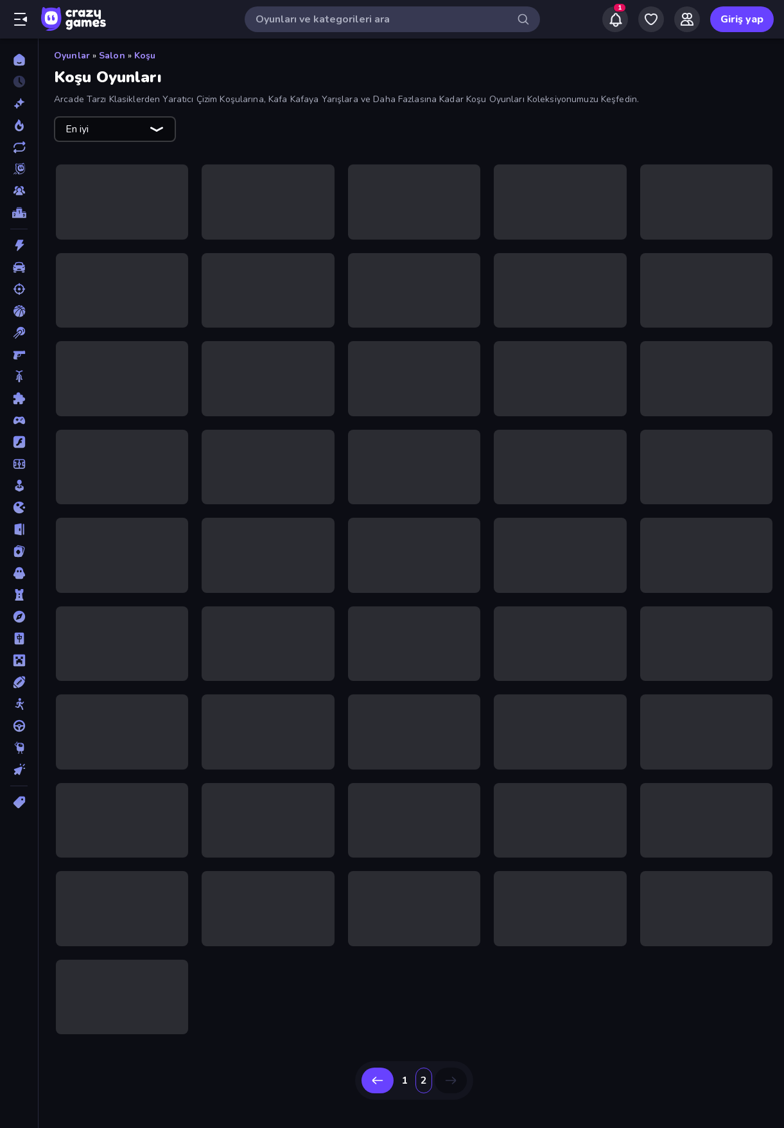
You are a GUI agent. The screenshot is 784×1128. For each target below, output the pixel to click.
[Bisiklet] (19, 376)
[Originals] (19, 169)
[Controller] (19, 420)
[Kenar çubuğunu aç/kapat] (20, 19)
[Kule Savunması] (19, 595)
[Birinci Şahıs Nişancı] (19, 355)
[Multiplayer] (19, 191)
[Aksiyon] (19, 245)
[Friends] (687, 19)
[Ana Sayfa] (19, 60)
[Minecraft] (19, 660)
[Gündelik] (19, 486)
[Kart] (19, 551)
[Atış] (19, 289)
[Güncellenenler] (19, 147)
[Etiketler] (19, 802)
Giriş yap (741, 19)
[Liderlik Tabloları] (19, 213)
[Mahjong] (19, 638)
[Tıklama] (19, 769)
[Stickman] (19, 704)
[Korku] (19, 573)
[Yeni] (19, 103)
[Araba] (19, 267)
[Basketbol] (19, 311)
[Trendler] (19, 125)
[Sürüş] (19, 726)
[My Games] (651, 19)
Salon (112, 55)
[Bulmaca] (19, 398)
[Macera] (19, 617)
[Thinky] (19, 748)
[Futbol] (19, 464)
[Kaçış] (19, 529)
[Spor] (19, 682)
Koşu (145, 55)
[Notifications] (615, 19)
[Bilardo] (19, 333)
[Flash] (19, 442)
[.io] (19, 507)
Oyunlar (72, 55)
